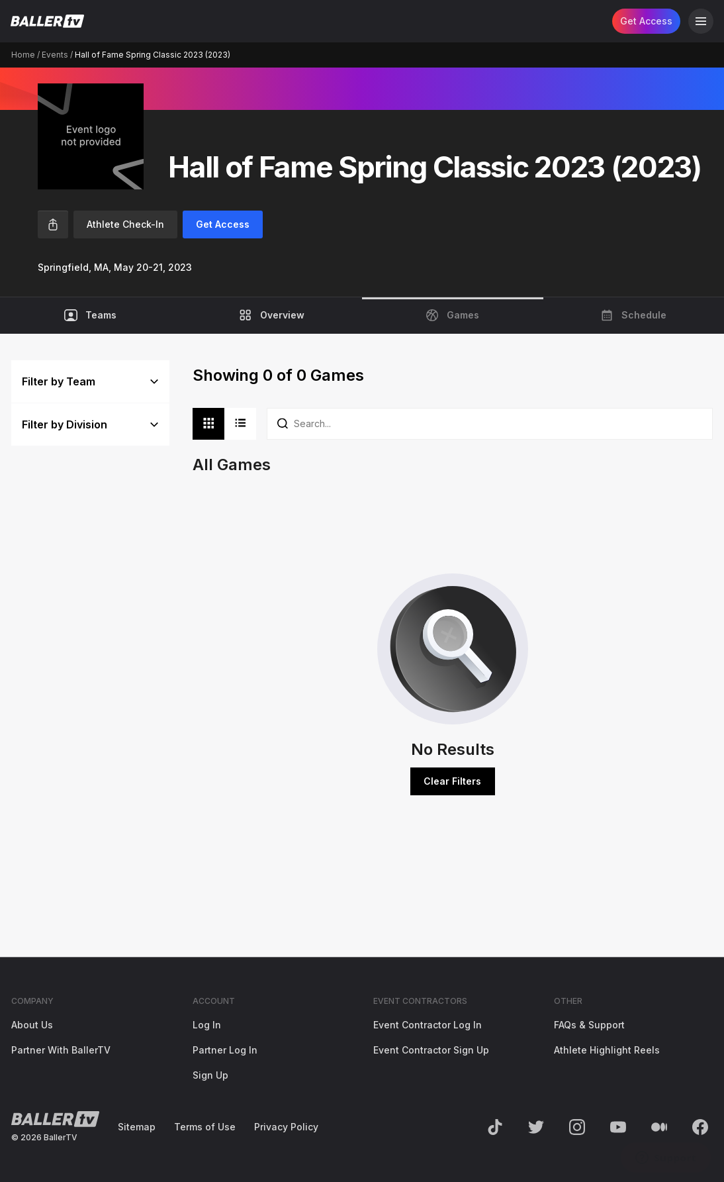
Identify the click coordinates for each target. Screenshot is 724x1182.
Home (23, 55)
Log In (207, 1024)
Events (55, 55)
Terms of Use (205, 1126)
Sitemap (137, 1126)
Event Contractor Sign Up (431, 1050)
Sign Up (210, 1075)
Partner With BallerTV (61, 1050)
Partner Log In (225, 1050)
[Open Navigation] (700, 21)
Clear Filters (452, 781)
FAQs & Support (589, 1024)
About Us (32, 1024)
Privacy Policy (286, 1126)
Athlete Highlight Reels (607, 1050)
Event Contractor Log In (427, 1024)
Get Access (646, 20)
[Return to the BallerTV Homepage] (47, 21)
